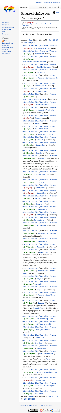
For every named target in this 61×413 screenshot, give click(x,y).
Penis (48, 359)
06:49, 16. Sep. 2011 (31, 190)
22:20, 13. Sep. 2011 (31, 391)
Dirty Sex (40, 279)
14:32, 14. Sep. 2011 (31, 250)
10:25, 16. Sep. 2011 (31, 126)
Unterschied (43, 46)
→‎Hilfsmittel (52, 193)
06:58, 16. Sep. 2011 (31, 172)
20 (57, 40)
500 (33, 43)
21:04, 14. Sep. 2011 (31, 217)
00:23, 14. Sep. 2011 (31, 346)
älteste (30, 40)
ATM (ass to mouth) (43, 48)
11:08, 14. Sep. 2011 (31, 276)
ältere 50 (51, 40)
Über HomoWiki (34, 406)
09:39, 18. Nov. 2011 (30, 46)
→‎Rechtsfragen (29, 297)
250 (29, 43)
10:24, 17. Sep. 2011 (31, 94)
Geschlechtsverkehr (44, 67)
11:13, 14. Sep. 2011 (31, 268)
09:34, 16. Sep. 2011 (31, 156)
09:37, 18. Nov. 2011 (30, 51)
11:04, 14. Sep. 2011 (31, 281)
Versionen (53, 46)
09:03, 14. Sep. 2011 (31, 327)
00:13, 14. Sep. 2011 (31, 351)
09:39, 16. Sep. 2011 (31, 142)
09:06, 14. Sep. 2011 (31, 321)
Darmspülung (40, 145)
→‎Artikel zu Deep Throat (33, 375)
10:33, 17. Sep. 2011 (31, 70)
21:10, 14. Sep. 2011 (31, 212)
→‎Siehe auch (50, 140)
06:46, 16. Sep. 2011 (31, 196)
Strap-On (38, 118)
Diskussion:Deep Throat (46, 295)
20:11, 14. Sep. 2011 (31, 231)
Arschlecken (39, 54)
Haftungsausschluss (47, 406)
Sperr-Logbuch (34, 24)
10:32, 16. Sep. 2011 (31, 115)
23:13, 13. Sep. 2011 (31, 378)
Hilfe (57, 12)
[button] (40, 34)
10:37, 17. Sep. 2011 (31, 56)
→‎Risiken (49, 174)
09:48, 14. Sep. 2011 (31, 300)
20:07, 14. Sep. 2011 (31, 239)
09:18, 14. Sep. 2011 (31, 316)
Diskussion (26, 24)
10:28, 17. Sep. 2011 (31, 83)
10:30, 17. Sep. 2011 (31, 75)
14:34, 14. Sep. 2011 (31, 244)
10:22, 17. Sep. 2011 (31, 102)
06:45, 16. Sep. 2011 (31, 201)
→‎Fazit (45, 204)
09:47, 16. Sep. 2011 (31, 137)
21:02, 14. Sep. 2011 (31, 223)
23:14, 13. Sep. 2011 (31, 369)
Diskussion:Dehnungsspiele (47, 78)
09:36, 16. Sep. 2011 (31, 150)
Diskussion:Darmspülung (46, 233)
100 (25, 43)
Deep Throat (40, 174)
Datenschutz (24, 406)
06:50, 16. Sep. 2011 (31, 185)
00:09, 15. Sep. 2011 (31, 207)
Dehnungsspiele (41, 86)
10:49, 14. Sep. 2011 (31, 287)
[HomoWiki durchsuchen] (54, 7)
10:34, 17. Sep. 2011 (31, 64)
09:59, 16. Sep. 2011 (31, 132)
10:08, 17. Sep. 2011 (31, 107)
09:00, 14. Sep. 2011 (31, 335)
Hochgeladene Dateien (48, 24)
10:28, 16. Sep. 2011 (31, 121)
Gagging (38, 123)
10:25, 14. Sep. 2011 (31, 292)
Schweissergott (29, 22)
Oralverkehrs (37, 308)
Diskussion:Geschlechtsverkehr (34, 62)
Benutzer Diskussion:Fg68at (47, 372)
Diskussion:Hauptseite (45, 134)
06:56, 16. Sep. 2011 (31, 180)
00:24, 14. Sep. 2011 (31, 340)
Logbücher (25, 25)
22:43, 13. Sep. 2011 (31, 383)
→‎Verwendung (49, 153)
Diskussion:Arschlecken (46, 110)
